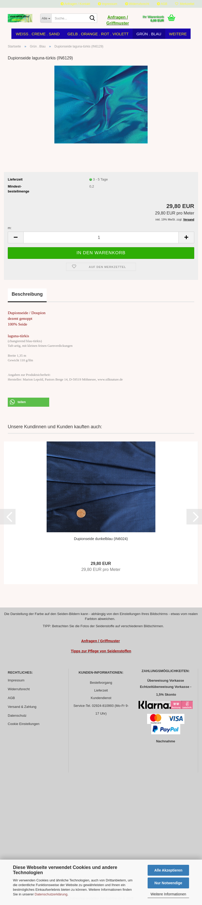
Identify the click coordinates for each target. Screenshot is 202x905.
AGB (162, 4)
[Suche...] (45, 18)
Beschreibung (27, 294)
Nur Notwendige (168, 883)
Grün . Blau (148, 34)
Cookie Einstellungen (23, 724)
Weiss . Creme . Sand (38, 34)
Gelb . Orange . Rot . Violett (97, 34)
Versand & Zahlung (22, 707)
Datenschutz (17, 715)
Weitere (178, 34)
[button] (28, 402)
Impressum (107, 4)
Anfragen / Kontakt (75, 4)
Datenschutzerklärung (51, 894)
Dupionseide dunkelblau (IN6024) (101, 539)
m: (9, 228)
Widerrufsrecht (137, 4)
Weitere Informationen (168, 894)
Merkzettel (184, 4)
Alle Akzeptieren (168, 870)
